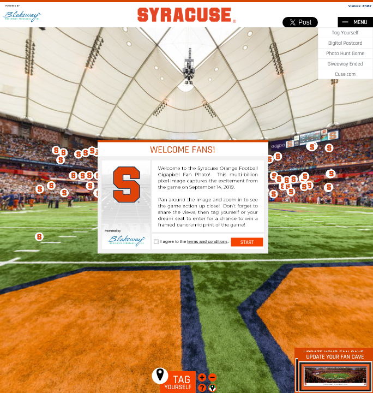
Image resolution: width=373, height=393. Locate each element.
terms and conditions (207, 241)
